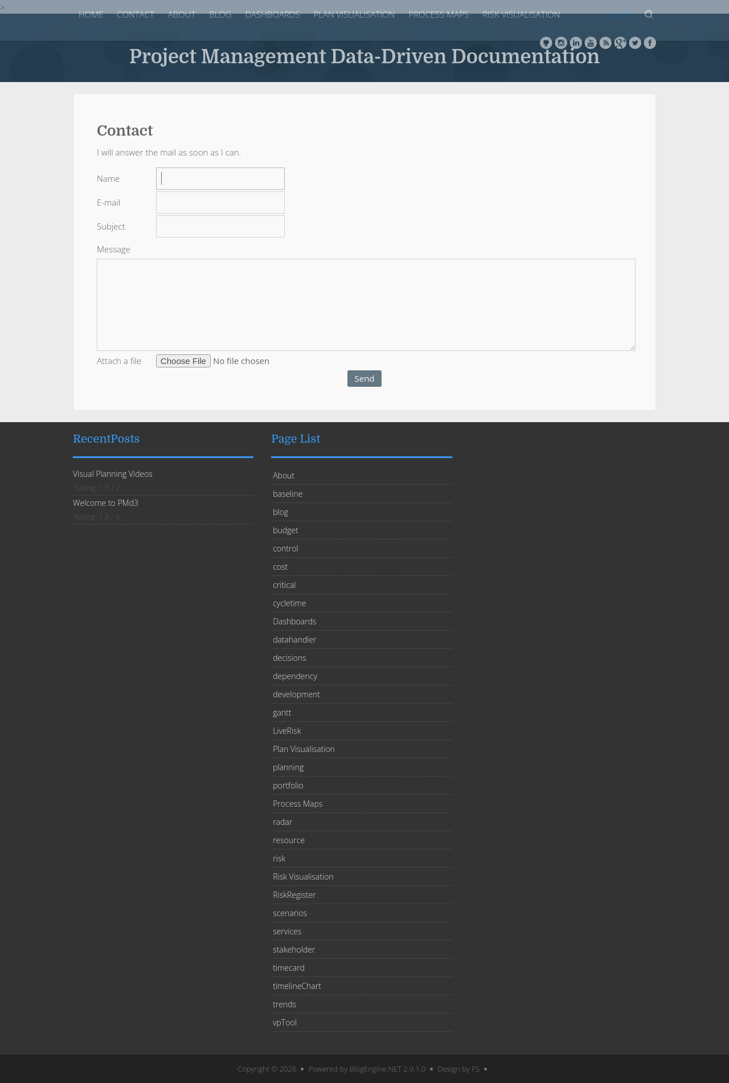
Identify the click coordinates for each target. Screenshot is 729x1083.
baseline (287, 493)
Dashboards (272, 14)
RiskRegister (294, 894)
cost (280, 566)
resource (289, 840)
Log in (619, 13)
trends (284, 1004)
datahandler (294, 639)
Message (113, 249)
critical (284, 584)
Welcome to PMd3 (105, 502)
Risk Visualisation (521, 14)
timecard (289, 967)
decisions (289, 657)
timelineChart (297, 985)
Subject (111, 226)
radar (282, 821)
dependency (295, 676)
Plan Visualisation (354, 14)
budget (285, 530)
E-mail (108, 202)
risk (279, 858)
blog (220, 14)
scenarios (290, 913)
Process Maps (438, 14)
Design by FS (458, 1069)
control (285, 548)
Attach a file (119, 360)
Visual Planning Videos (113, 473)
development (296, 694)
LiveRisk (287, 730)
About (181, 14)
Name (108, 178)
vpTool (285, 1022)
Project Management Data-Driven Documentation (364, 55)
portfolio (288, 785)
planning (288, 767)
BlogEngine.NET (376, 1069)
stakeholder (294, 949)
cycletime (289, 603)
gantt (282, 712)
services (287, 931)
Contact (135, 14)
